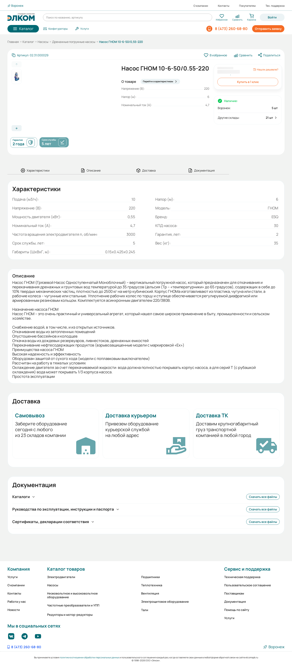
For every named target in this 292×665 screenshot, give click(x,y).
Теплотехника (151, 585)
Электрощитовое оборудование (165, 601)
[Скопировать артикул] (30, 55)
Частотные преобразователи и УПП (73, 605)
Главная (13, 41)
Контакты (223, 5)
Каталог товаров (66, 569)
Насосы (43, 41)
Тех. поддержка (275, 5)
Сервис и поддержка (247, 569)
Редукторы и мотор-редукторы (70, 615)
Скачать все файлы (263, 497)
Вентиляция (150, 593)
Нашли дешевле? (265, 69)
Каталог (28, 41)
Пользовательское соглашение (247, 585)
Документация (235, 601)
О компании (200, 5)
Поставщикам (234, 593)
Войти (272, 17)
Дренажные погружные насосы (73, 41)
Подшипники (150, 577)
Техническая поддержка (242, 577)
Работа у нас (16, 601)
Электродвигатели (61, 577)
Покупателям (247, 5)
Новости (13, 610)
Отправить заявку (268, 29)
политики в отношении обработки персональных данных (89, 657)
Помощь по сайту (236, 610)
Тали (144, 610)
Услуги (12, 577)
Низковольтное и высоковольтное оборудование (72, 595)
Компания (18, 569)
